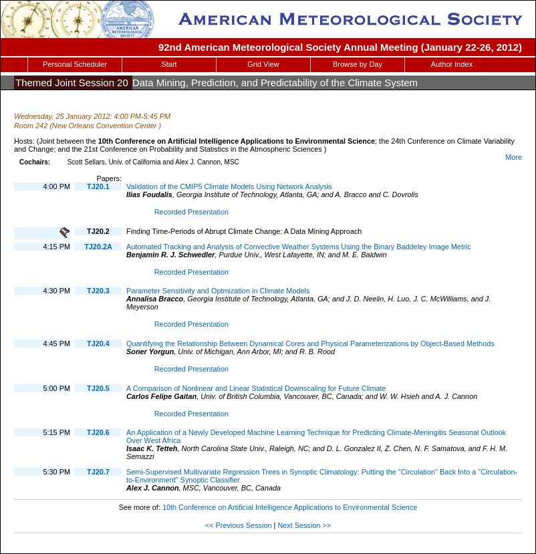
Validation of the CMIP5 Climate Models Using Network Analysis (229, 186)
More (513, 157)
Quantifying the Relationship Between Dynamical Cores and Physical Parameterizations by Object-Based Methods (310, 343)
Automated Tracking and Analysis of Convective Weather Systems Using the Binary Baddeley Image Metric (298, 247)
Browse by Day (357, 64)
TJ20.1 (98, 186)
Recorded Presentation (191, 212)
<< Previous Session (238, 525)
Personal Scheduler (75, 64)
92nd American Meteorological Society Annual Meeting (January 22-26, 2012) (340, 47)
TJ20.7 (98, 472)
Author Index (452, 64)
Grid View (263, 64)
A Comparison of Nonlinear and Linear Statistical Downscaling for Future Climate (256, 388)
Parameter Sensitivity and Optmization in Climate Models (217, 291)
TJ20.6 (98, 432)
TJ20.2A (98, 247)
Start (168, 64)
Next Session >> (304, 525)
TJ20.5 (98, 388)
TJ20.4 (98, 343)
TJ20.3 (98, 291)
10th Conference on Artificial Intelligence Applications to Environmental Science (289, 507)
